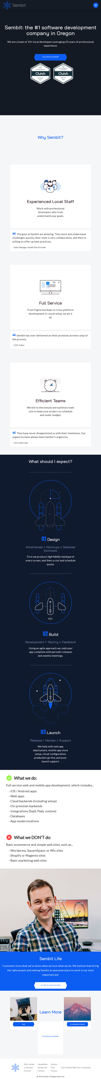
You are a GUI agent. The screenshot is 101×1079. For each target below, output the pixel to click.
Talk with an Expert (50, 57)
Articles (54, 1064)
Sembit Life (42, 1067)
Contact (41, 1071)
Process (27, 1071)
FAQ (23, 1024)
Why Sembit (29, 1064)
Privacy (54, 1071)
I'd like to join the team (50, 985)
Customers (28, 1067)
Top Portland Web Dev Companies (76, 1067)
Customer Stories (77, 1024)
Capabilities (43, 1064)
